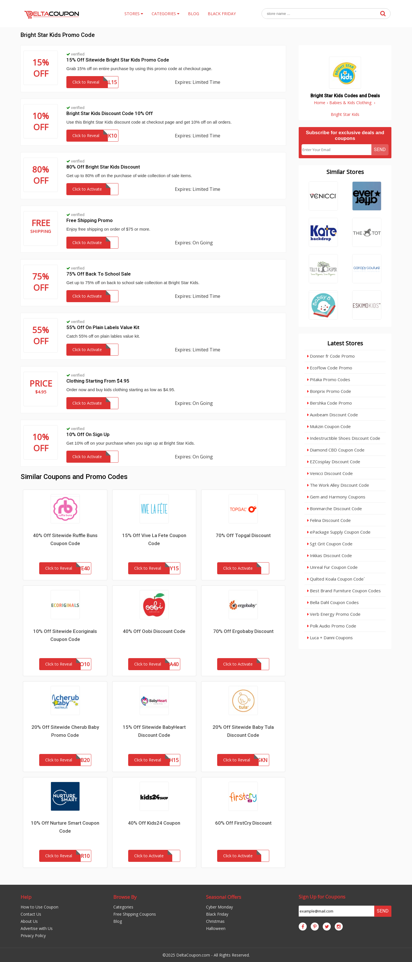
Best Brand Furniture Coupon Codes (344, 590)
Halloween (215, 928)
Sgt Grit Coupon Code (329, 544)
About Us (29, 921)
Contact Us (31, 914)
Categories (123, 907)
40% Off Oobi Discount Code (154, 631)
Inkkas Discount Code (329, 555)
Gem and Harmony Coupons (336, 497)
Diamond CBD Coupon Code (336, 450)
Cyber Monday (219, 907)
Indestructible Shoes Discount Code (343, 438)
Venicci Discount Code (330, 473)
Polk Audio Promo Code (331, 626)
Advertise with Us (37, 928)
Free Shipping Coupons (134, 914)
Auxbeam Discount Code (332, 414)
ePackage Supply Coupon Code (339, 532)
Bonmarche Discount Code (334, 508)
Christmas (215, 921)
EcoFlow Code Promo (329, 368)
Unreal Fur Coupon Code (332, 567)
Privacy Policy (33, 935)
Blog (117, 921)
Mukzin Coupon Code (329, 426)
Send (380, 149)
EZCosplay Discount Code (333, 461)
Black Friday (217, 914)
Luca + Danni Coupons (330, 637)
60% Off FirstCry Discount (243, 823)
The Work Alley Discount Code (338, 485)
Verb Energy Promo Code (333, 614)
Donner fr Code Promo (331, 356)
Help (26, 897)
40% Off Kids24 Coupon (154, 823)
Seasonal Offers (223, 897)
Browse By (125, 897)
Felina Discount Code (329, 520)
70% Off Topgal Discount (243, 535)
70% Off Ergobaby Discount (243, 631)
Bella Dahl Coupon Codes (333, 602)
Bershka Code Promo (329, 403)
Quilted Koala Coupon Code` (336, 579)
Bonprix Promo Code (329, 391)
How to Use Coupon (39, 907)
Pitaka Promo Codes (328, 379)
